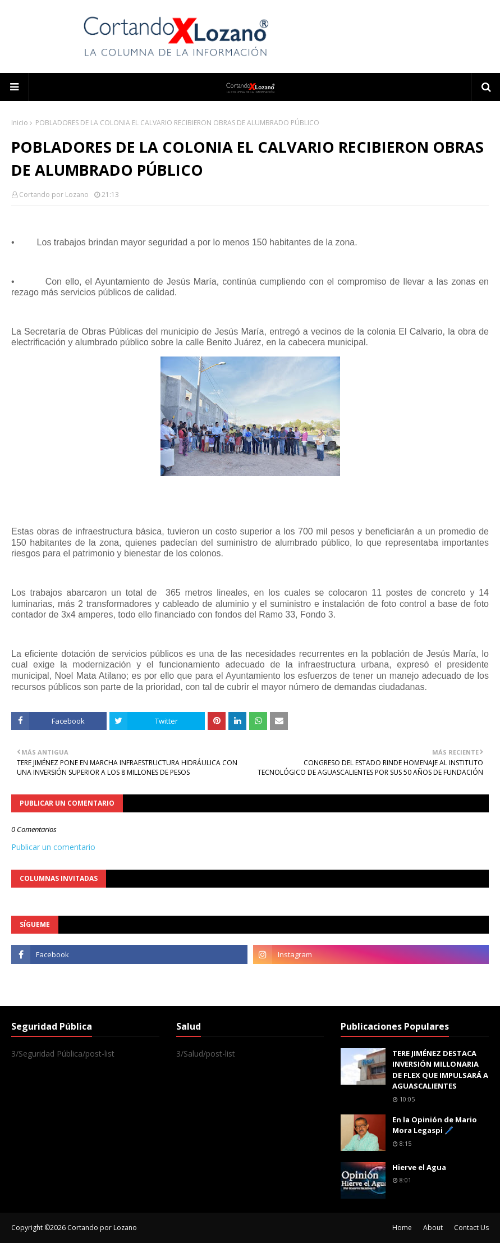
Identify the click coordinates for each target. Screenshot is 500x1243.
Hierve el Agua (419, 1167)
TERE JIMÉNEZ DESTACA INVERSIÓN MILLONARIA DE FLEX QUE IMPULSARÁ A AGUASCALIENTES (440, 1069)
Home (402, 1227)
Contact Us (471, 1227)
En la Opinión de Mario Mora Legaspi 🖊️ (434, 1125)
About (433, 1227)
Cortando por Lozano (54, 194)
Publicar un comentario (53, 847)
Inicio (19, 122)
